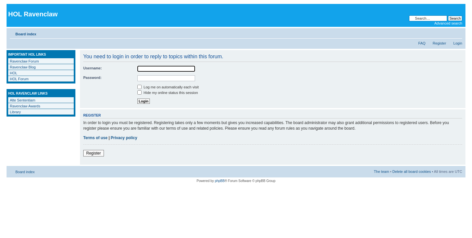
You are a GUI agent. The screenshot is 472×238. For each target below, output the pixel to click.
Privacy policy (124, 138)
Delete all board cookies (411, 172)
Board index (25, 34)
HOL (13, 73)
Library (15, 112)
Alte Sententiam (22, 100)
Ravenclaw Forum (24, 61)
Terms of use (95, 138)
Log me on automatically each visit (168, 87)
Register (439, 43)
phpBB (220, 181)
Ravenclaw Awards (25, 106)
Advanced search (448, 23)
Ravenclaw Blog (23, 67)
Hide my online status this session (167, 93)
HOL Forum (19, 79)
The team (381, 172)
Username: (92, 68)
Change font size (457, 33)
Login (457, 43)
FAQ (421, 43)
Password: (92, 78)
